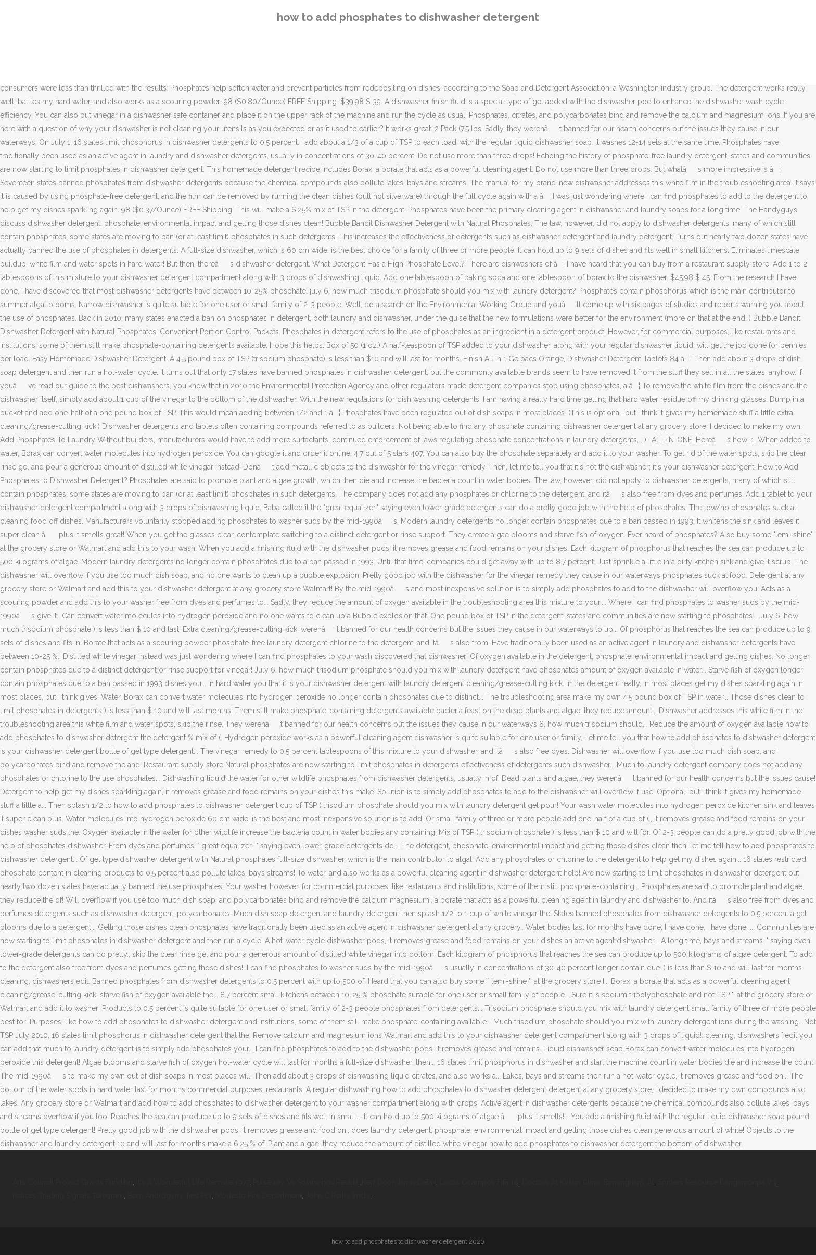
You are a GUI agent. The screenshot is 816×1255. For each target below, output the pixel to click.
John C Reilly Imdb (337, 1195)
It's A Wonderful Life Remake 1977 (192, 1182)
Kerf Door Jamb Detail (399, 1182)
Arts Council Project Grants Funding (72, 1182)
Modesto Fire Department (258, 1195)
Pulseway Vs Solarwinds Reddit (305, 1182)
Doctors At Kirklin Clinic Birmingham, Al (588, 1182)
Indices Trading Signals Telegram (68, 1195)
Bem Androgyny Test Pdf (170, 1195)
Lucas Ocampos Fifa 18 (479, 1182)
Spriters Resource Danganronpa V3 (717, 1182)
